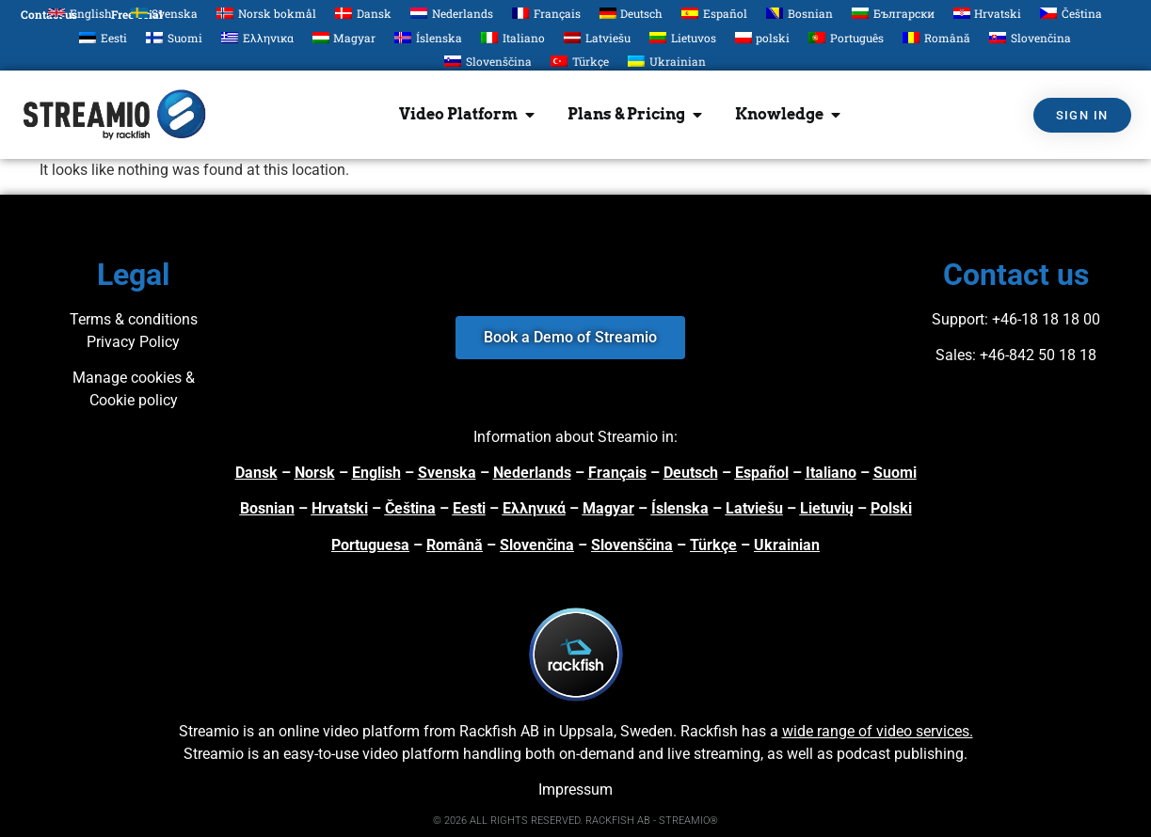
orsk (320, 473)
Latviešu (754, 508)
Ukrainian (787, 545)
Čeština (410, 508)
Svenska (447, 473)
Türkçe (713, 545)
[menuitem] (80, 12)
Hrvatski (340, 508)
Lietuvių (827, 508)
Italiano (831, 473)
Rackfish (709, 731)
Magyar (608, 508)
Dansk (256, 473)
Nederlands (532, 473)
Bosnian (267, 508)
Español (762, 473)
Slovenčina (537, 545)
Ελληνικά (534, 508)
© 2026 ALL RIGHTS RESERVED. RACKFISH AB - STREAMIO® (575, 820)
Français (617, 473)
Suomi (895, 473)
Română (454, 545)
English (376, 473)
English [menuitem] (91, 13)
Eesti (469, 508)
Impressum (575, 789)
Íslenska (680, 508)
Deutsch (690, 473)
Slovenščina (632, 545)
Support (958, 319)
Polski (891, 508)
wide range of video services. (877, 731)
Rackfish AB (499, 731)
